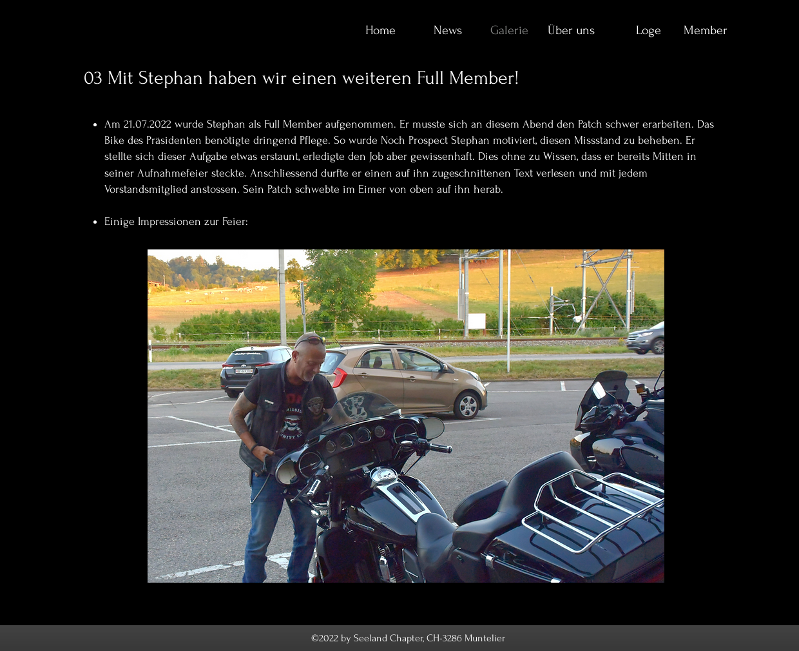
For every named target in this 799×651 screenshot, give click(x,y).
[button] (406, 416)
